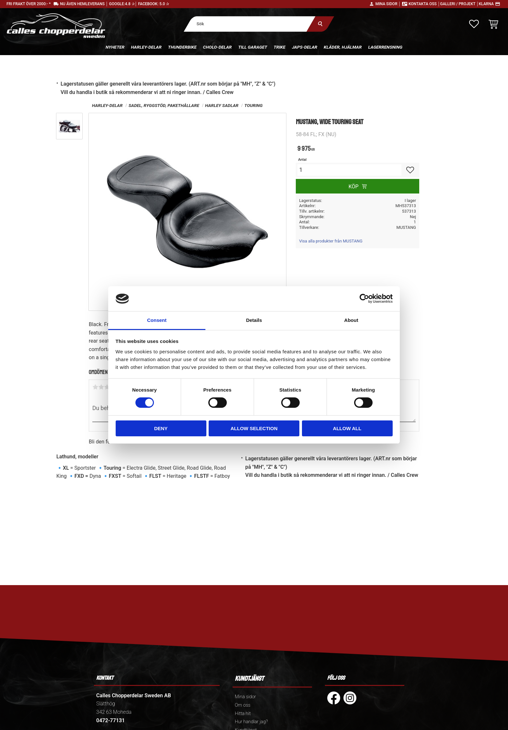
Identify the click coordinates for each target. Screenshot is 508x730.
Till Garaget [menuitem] (252, 47)
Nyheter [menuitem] (115, 47)
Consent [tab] (157, 320)
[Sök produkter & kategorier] (249, 23)
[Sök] (320, 23)
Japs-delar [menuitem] (304, 47)
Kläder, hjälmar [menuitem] (343, 47)
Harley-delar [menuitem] (146, 47)
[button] (474, 24)
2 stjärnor (101, 387)
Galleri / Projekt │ (459, 4)
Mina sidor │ (388, 4)
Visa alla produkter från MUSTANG (330, 241)
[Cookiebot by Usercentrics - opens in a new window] (364, 298)
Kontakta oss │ (424, 4)
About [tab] (351, 320)
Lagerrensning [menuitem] (385, 47)
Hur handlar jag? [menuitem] (251, 721)
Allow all (347, 428)
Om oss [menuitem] (242, 705)
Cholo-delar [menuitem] (217, 47)
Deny (161, 428)
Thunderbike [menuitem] (182, 47)
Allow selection (254, 428)
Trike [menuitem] (279, 47)
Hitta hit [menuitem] (243, 713)
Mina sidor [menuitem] (245, 697)
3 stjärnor (107, 387)
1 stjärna (95, 387)
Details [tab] (254, 320)
